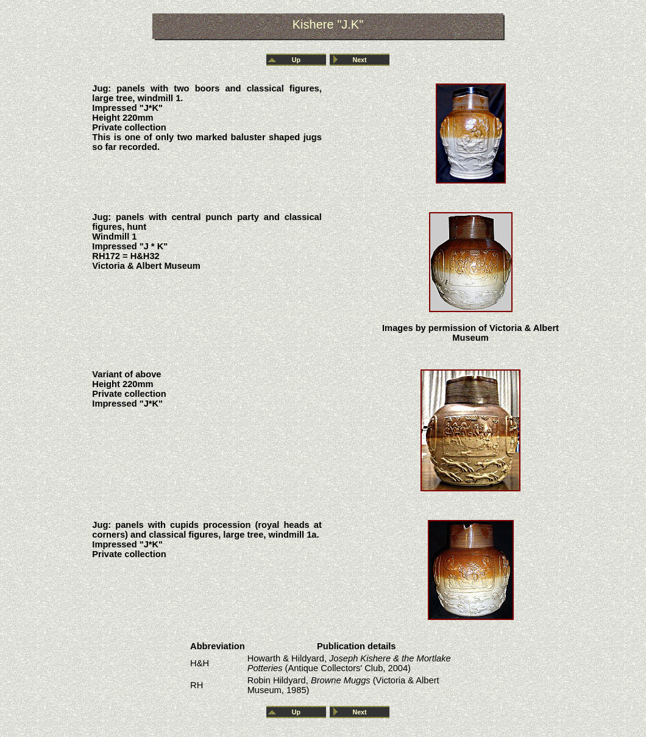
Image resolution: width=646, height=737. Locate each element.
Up (296, 59)
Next (359, 59)
